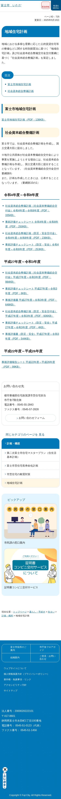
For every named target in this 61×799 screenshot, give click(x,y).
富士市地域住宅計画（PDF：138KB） (24, 119)
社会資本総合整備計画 (21, 91)
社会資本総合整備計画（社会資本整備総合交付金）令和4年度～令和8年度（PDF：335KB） (31, 210)
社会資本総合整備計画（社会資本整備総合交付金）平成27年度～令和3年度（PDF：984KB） (31, 277)
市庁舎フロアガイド (47, 648)
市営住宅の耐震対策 (18, 474)
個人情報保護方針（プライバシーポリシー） (26, 674)
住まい (51, 612)
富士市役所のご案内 (18, 648)
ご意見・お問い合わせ (47, 657)
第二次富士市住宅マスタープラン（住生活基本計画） (31, 455)
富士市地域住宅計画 (19, 84)
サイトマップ (10, 690)
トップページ (20, 612)
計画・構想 (13, 443)
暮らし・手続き (37, 612)
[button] (45, 5)
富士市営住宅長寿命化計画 (22, 465)
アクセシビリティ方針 (15, 685)
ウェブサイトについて (15, 668)
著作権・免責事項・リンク (17, 679)
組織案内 (15, 657)
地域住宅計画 (14, 483)
